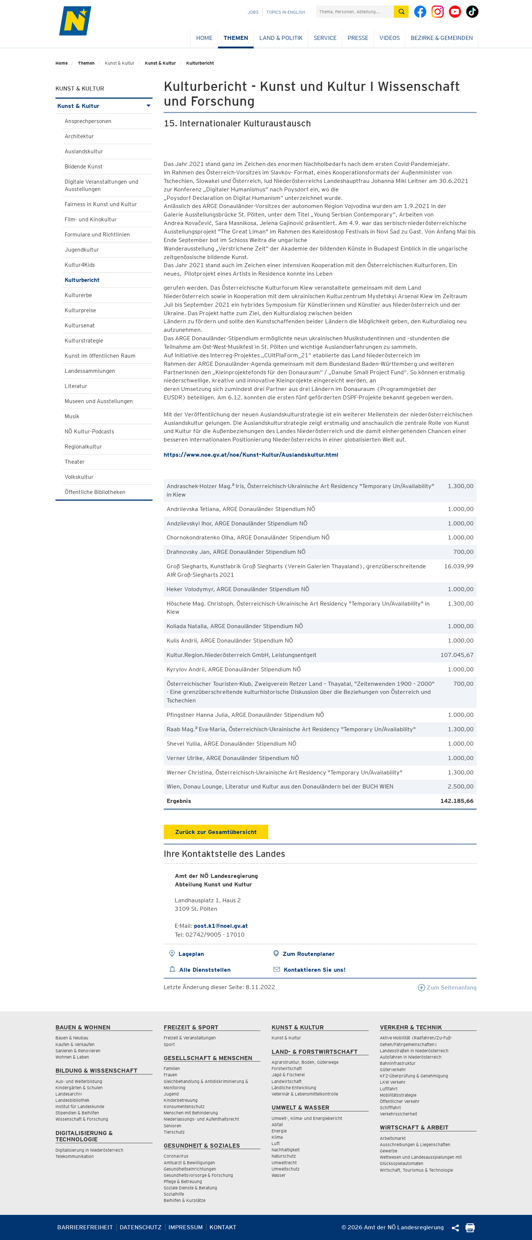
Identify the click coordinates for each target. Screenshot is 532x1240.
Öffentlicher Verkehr (400, 1101)
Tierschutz (174, 1132)
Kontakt (222, 1227)
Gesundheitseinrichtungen (190, 1169)
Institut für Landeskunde (79, 1106)
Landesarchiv (68, 1094)
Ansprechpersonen (88, 121)
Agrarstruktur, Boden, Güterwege (305, 1062)
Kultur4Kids (80, 265)
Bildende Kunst (84, 166)
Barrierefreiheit (85, 1227)
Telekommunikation (74, 1156)
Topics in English (285, 12)
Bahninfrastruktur (398, 1063)
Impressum (185, 1227)
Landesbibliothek (72, 1100)
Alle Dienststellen (205, 969)
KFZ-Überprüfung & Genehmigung (414, 1076)
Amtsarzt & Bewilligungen (189, 1162)
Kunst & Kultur (160, 63)
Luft (276, 1143)
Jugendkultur (82, 249)
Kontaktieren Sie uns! (314, 969)
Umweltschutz (286, 1169)
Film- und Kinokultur (91, 219)
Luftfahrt (389, 1088)
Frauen (170, 1074)
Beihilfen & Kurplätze (184, 1200)
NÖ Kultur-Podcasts (89, 431)
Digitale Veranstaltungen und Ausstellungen (101, 185)
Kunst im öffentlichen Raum (100, 355)
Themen (236, 37)
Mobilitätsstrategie (398, 1095)
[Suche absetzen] (401, 12)
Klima (277, 1137)
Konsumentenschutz (184, 1106)
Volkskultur (79, 477)
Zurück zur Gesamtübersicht (216, 831)
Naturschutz (284, 1156)
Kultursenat (80, 325)
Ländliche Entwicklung (294, 1087)
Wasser (279, 1175)
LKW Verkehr (393, 1082)
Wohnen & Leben (72, 1057)
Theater (75, 462)
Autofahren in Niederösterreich (410, 1057)
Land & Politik (281, 37)
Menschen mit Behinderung (191, 1112)
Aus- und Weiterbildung (78, 1081)
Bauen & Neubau (71, 1037)
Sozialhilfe (174, 1194)
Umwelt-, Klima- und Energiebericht (307, 1118)
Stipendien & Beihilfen (77, 1112)
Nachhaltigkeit (286, 1149)
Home (204, 37)
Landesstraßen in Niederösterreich (414, 1050)
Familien (172, 1068)
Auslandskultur (84, 151)
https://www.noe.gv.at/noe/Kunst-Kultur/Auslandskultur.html (252, 454)
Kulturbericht (200, 63)
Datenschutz (141, 1227)
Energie (279, 1131)
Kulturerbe (78, 295)
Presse (358, 37)
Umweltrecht (284, 1162)
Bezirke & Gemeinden (442, 37)
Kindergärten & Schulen (79, 1087)
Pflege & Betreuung (183, 1181)
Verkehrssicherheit (398, 1114)
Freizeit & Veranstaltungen (190, 1037)
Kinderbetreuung (181, 1100)
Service (325, 37)
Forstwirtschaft (287, 1068)
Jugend (171, 1094)
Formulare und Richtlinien (97, 234)
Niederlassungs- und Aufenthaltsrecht (201, 1119)
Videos (389, 37)
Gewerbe (388, 1151)
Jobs (253, 12)
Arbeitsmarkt (393, 1138)
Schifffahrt (390, 1107)
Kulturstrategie (84, 340)
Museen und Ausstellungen (99, 401)
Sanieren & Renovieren (77, 1050)
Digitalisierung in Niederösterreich (89, 1150)
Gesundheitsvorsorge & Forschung (198, 1175)
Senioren (172, 1125)
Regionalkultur (83, 446)
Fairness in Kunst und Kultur (101, 204)
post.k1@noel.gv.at (221, 925)
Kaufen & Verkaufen (75, 1044)
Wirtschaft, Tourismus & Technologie (416, 1170)
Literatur (76, 386)
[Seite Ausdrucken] (470, 1230)
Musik (72, 416)
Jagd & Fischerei (288, 1074)
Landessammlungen (90, 371)
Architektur (79, 136)
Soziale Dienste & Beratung (190, 1187)
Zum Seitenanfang (447, 987)
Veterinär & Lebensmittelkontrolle (305, 1094)
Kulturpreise (80, 310)
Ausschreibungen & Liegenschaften (415, 1144)
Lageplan (191, 953)
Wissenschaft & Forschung (81, 1119)
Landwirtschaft (286, 1081)
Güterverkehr (393, 1069)
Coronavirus (176, 1156)
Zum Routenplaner (309, 953)
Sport (169, 1044)
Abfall (277, 1124)
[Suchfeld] (355, 12)
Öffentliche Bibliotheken (95, 492)
